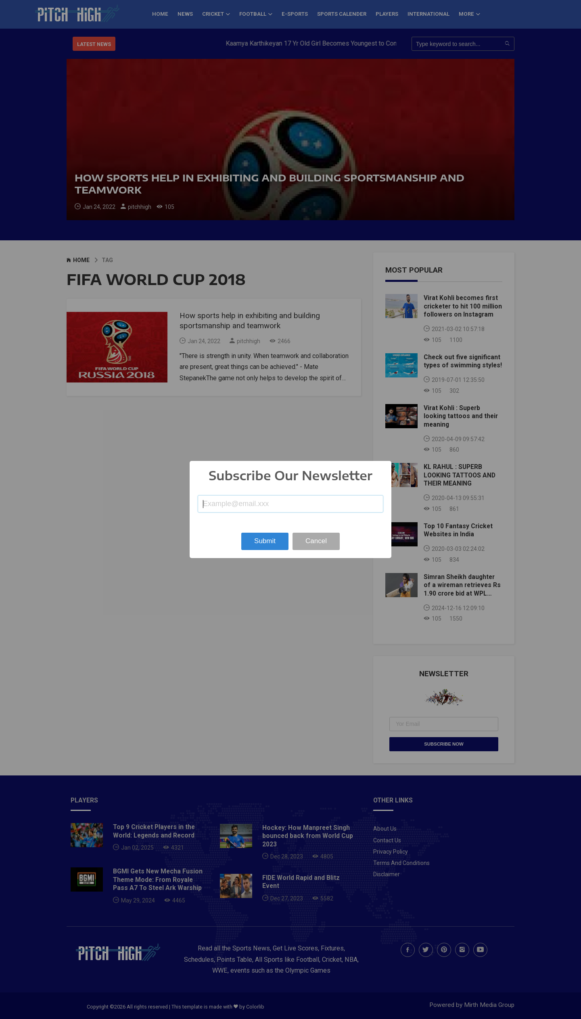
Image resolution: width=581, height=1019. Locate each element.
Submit (265, 541)
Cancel (316, 541)
